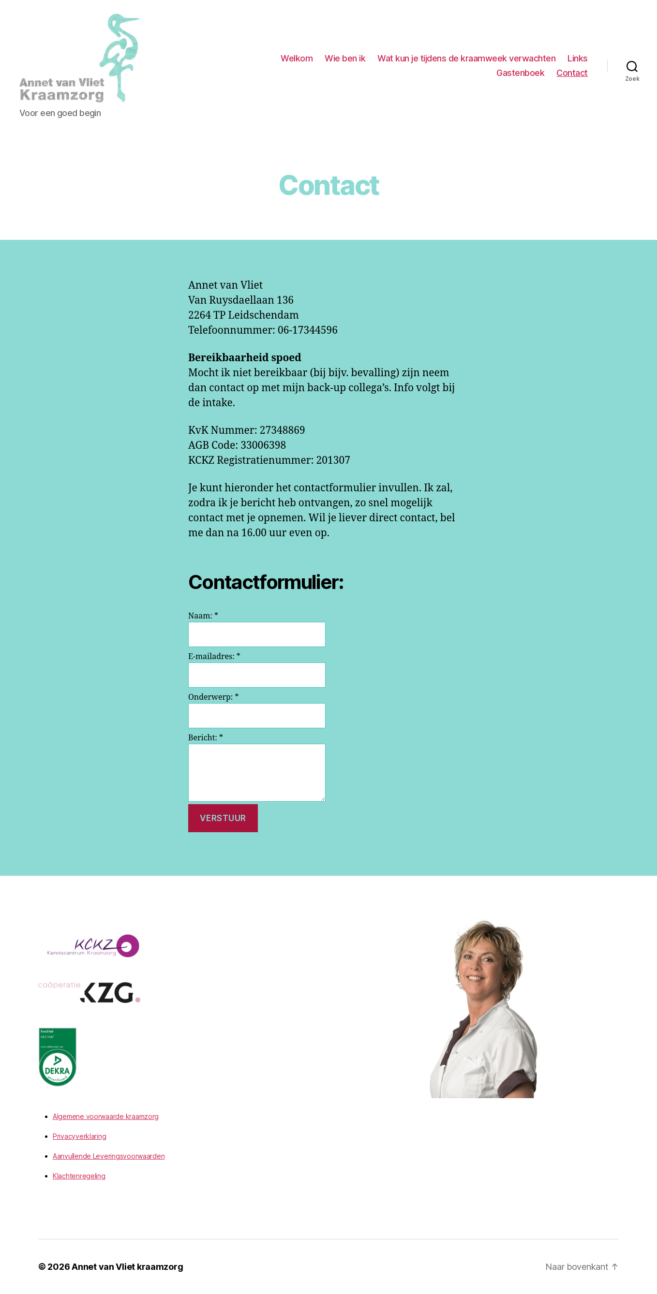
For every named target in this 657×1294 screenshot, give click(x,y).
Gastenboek (520, 73)
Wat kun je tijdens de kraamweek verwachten (466, 58)
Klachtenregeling (79, 1176)
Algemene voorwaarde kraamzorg (106, 1116)
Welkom (297, 58)
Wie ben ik (345, 58)
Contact (572, 73)
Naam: (203, 616)
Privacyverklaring (79, 1136)
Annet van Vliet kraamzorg (127, 1267)
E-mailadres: (214, 657)
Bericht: (205, 738)
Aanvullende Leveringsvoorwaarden (108, 1156)
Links (577, 58)
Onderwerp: (213, 697)
